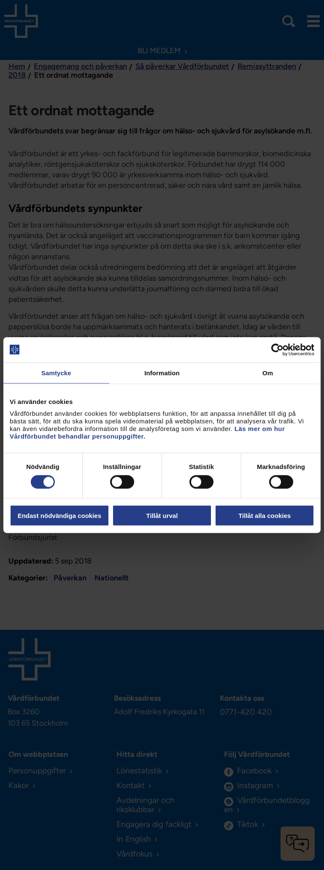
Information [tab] (162, 372)
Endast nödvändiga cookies (59, 515)
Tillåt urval (162, 515)
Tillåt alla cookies (264, 515)
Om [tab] (267, 372)
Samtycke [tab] (56, 372)
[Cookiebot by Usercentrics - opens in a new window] (277, 349)
